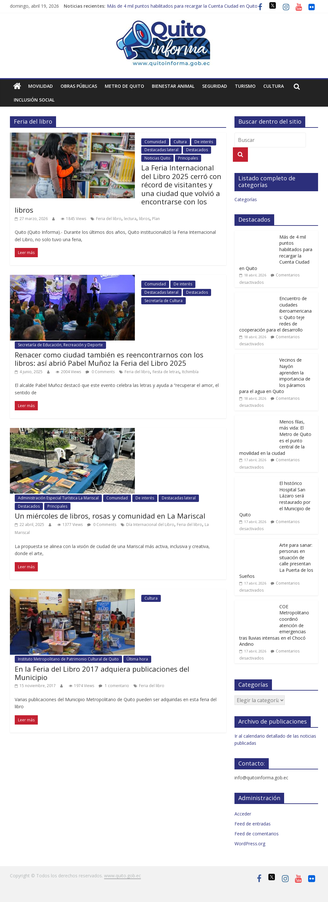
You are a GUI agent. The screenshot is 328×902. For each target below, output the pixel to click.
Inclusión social (34, 100)
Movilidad (40, 86)
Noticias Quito (157, 158)
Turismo (245, 86)
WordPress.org (249, 843)
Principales (188, 158)
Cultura (273, 86)
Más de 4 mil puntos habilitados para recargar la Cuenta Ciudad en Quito (182, 6)
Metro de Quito (124, 86)
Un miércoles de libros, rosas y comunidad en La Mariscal (110, 516)
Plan (156, 218)
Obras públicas (79, 86)
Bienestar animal (173, 86)
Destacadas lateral (161, 149)
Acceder (242, 814)
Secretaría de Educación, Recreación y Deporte (60, 345)
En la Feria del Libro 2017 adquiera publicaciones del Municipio (102, 673)
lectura (130, 218)
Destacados (197, 149)
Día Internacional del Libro (150, 524)
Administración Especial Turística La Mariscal (58, 498)
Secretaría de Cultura (163, 300)
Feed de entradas (252, 824)
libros (144, 218)
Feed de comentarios (256, 834)
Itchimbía (190, 371)
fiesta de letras (165, 371)
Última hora (137, 659)
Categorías (245, 199)
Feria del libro (108, 218)
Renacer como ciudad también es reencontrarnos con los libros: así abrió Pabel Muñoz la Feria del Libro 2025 (109, 359)
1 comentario (114, 685)
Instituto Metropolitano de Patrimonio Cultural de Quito (68, 659)
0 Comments (100, 371)
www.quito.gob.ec (122, 876)
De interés (203, 141)
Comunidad (155, 141)
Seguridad (214, 86)
